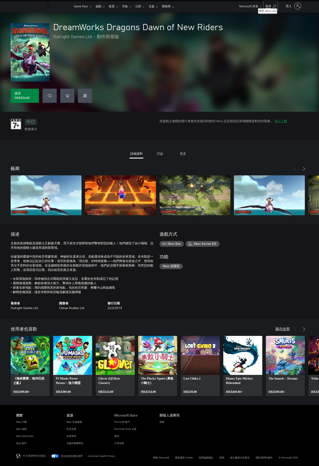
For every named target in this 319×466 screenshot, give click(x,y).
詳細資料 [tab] (136, 153)
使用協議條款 (206, 457)
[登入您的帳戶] (293, 6)
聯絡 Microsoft (161, 457)
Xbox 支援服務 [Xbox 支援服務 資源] (74, 421)
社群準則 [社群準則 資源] (71, 436)
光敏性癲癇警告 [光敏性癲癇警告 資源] (75, 443)
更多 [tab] (183, 153)
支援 (156, 6)
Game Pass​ (81, 6)
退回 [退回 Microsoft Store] (116, 436)
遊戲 (99, 6)
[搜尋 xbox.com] (270, 6)
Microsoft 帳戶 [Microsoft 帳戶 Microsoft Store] (122, 421)
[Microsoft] (31, 6)
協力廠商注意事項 (240, 457)
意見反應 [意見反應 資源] (71, 428)
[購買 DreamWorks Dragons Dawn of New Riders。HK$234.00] (25, 96)
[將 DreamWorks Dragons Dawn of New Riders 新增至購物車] (67, 96)
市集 (127, 6)
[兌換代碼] (85, 96)
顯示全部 (283, 328)
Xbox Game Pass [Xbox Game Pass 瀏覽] (25, 436)
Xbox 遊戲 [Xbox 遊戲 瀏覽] (21, 428)
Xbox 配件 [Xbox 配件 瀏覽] (21, 443)
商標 (221, 457)
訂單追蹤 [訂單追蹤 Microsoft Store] (119, 443)
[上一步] (295, 169)
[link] (30, 366)
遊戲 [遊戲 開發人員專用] (162, 421)
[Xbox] (60, 6)
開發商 (171, 6)
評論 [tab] (160, 153)
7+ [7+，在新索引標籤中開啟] (31, 122)
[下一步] (304, 169)
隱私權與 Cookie (184, 457)
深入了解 (281, 121)
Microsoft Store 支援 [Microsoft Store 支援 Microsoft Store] (125, 428)
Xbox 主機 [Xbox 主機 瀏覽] (21, 421)
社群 (142, 6)
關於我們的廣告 (264, 457)
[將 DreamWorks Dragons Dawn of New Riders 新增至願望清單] (50, 96)
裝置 (113, 6)
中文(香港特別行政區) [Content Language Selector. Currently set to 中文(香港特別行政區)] (34, 455)
